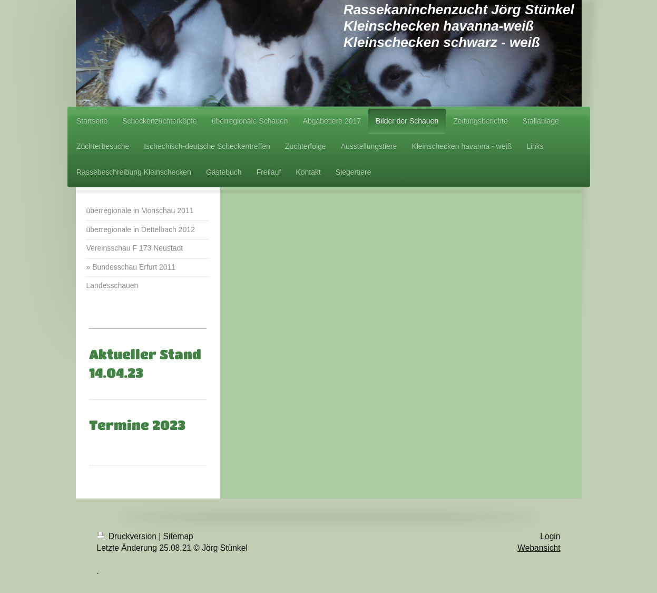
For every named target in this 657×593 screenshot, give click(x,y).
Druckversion (128, 536)
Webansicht (538, 547)
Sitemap (178, 536)
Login (550, 536)
